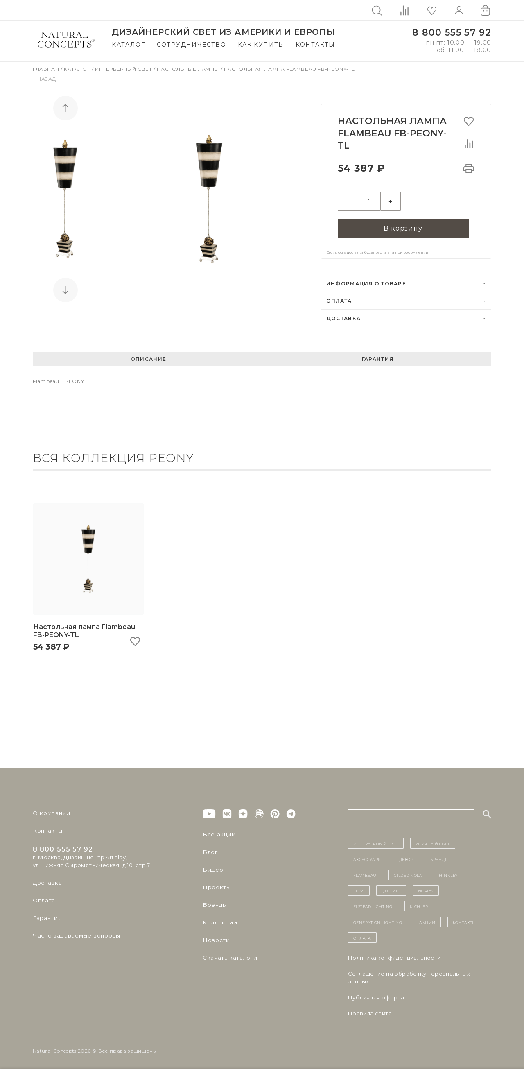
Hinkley (448, 872)
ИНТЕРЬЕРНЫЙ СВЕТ (375, 840)
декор (406, 856)
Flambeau (46, 378)
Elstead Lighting (373, 903)
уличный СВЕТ (433, 840)
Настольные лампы (188, 69)
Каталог (128, 44)
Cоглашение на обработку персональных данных (409, 974)
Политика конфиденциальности (394, 954)
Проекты (216, 884)
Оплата (339, 298)
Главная (47, 69)
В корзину (403, 225)
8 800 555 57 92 (451, 32)
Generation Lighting (377, 919)
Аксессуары (367, 856)
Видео (212, 866)
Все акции (217, 831)
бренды (439, 856)
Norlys (426, 887)
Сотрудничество (191, 44)
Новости (215, 937)
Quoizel (391, 887)
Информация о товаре (366, 281)
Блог (210, 849)
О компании (50, 810)
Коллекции (219, 919)
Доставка (343, 316)
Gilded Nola (408, 872)
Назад (44, 79)
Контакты (315, 44)
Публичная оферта (376, 994)
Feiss (359, 887)
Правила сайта (370, 1010)
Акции (427, 919)
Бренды (214, 902)
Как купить (261, 44)
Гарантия (377, 356)
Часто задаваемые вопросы (74, 932)
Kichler (419, 903)
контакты (464, 919)
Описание (148, 356)
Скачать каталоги (228, 954)
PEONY (74, 378)
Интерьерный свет (124, 69)
